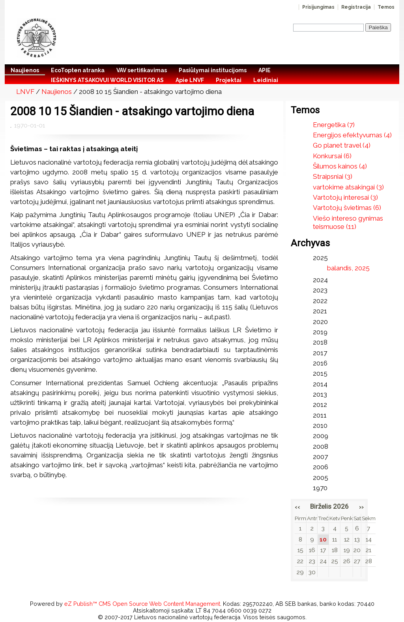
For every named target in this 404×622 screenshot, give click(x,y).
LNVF (25, 92)
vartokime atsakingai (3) (348, 187)
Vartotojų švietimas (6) (347, 208)
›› (361, 507)
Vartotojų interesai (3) (345, 197)
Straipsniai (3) (332, 176)
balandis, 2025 (348, 268)
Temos (386, 7)
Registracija (356, 7)
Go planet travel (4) (341, 145)
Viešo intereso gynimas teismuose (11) (348, 222)
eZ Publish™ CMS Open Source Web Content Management (142, 603)
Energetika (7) (334, 125)
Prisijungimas (318, 7)
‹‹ (297, 507)
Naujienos (56, 92)
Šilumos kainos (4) (340, 166)
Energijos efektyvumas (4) (352, 135)
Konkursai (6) (332, 156)
